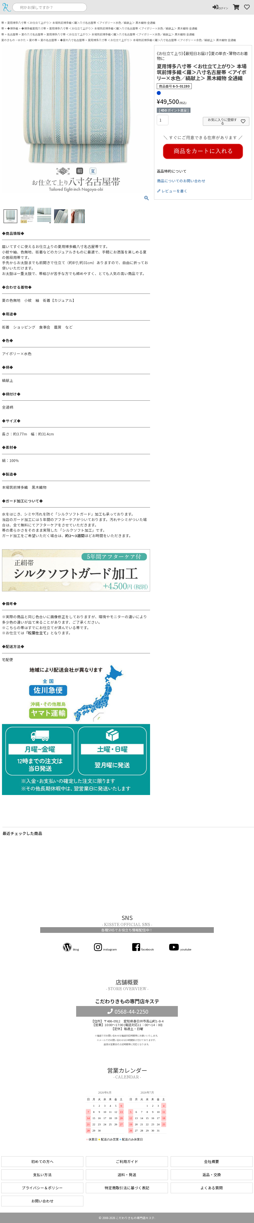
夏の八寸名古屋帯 (32, 34)
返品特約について (172, 171)
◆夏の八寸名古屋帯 (72, 40)
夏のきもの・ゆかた (13, 40)
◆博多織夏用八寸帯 (33, 28)
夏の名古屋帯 (48, 40)
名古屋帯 (12, 34)
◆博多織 (12, 28)
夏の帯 (33, 40)
